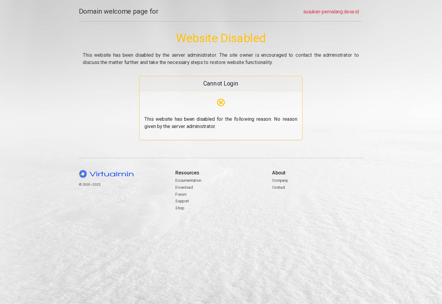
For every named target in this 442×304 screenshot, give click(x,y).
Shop (180, 208)
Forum (181, 194)
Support (182, 201)
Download (184, 187)
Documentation (188, 180)
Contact (317, 205)
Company (280, 180)
